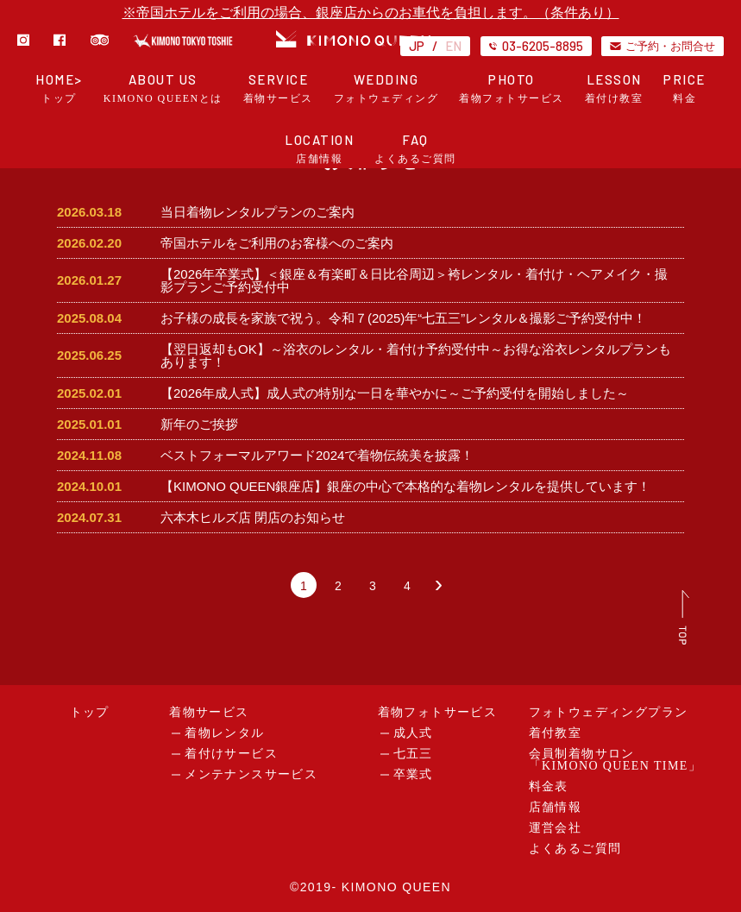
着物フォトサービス (438, 712)
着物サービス (208, 712)
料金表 (548, 786)
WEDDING (386, 88)
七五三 (413, 753)
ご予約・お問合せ (662, 46)
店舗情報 (555, 807)
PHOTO (511, 88)
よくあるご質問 (575, 848)
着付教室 (555, 732)
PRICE (684, 88)
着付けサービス (231, 753)
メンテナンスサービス (251, 774)
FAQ (415, 149)
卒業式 (413, 774)
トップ (90, 712)
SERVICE (278, 88)
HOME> (59, 88)
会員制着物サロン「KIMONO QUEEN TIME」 (615, 759)
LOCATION (319, 149)
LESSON (614, 88)
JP (416, 45)
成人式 (413, 732)
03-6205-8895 (536, 45)
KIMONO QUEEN (396, 887)
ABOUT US (163, 88)
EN (453, 45)
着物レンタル (224, 732)
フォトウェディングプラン (608, 712)
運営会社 (555, 827)
